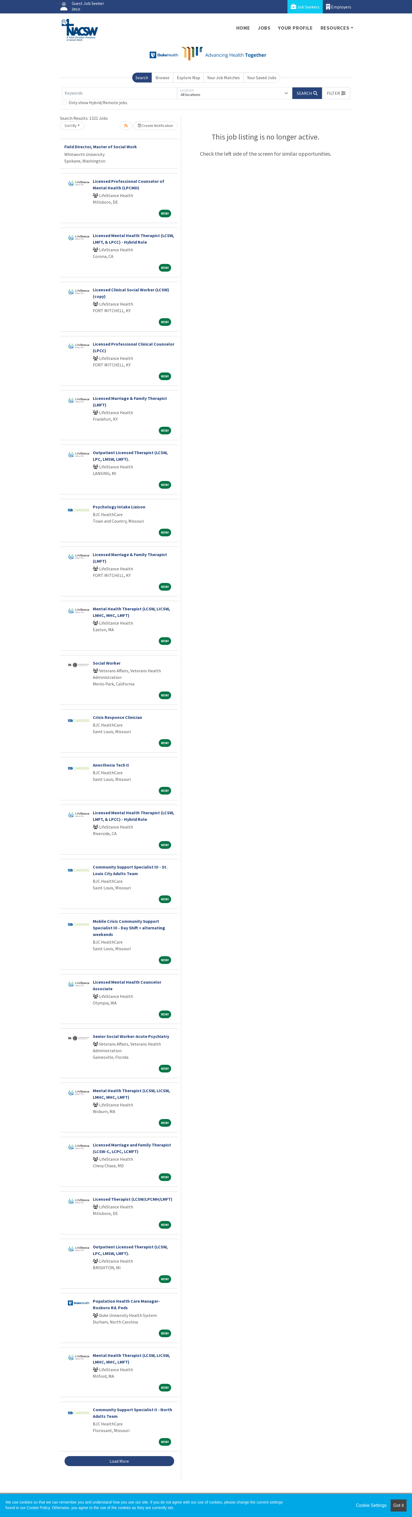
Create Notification (155, 125)
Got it (398, 1505)
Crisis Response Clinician (117, 717)
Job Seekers (305, 6)
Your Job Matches (223, 77)
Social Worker (106, 663)
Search (142, 77)
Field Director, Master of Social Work (100, 146)
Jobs (264, 28)
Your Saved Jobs (261, 77)
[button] (336, 93)
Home (243, 28)
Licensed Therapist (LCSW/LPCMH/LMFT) (132, 1199)
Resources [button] (335, 28)
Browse (162, 77)
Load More (119, 1461)
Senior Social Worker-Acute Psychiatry (131, 1036)
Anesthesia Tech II (111, 765)
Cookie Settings (371, 1505)
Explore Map (188, 77)
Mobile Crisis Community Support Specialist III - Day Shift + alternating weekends (129, 927)
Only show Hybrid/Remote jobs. (98, 102)
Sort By (71, 125)
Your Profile (295, 28)
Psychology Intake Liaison (119, 507)
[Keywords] (119, 93)
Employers (338, 6)
